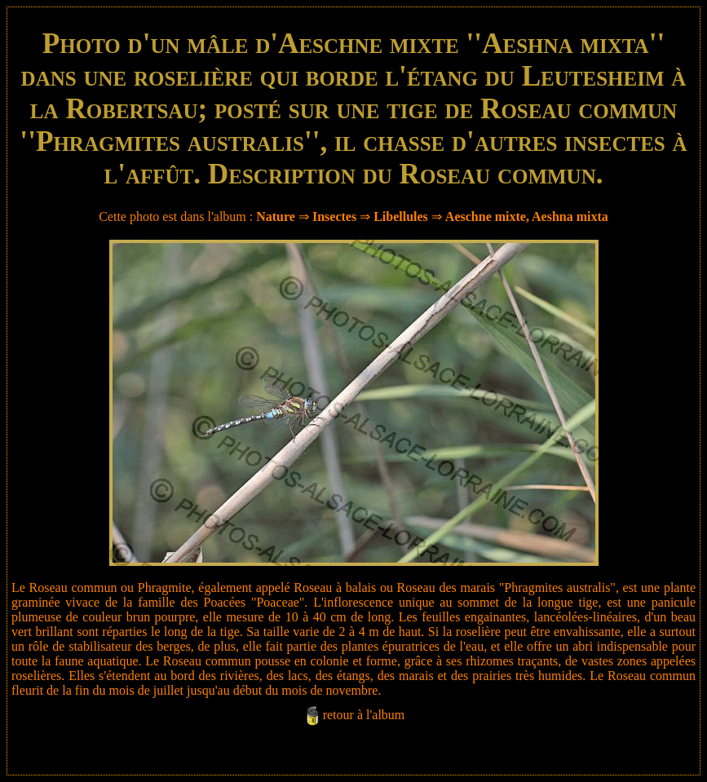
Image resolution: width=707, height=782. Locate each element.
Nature (275, 216)
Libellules (400, 216)
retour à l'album (364, 715)
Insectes (334, 216)
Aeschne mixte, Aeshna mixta (526, 216)
